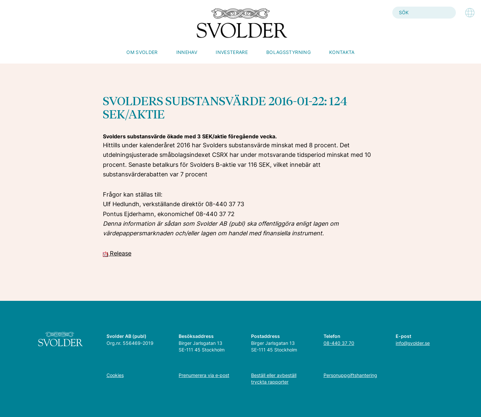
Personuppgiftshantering (350, 375)
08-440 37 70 (339, 343)
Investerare (232, 52)
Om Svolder (142, 52)
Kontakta (342, 52)
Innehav (186, 52)
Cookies (115, 375)
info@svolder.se (413, 343)
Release (117, 253)
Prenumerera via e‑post (204, 375)
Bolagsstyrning (288, 52)
